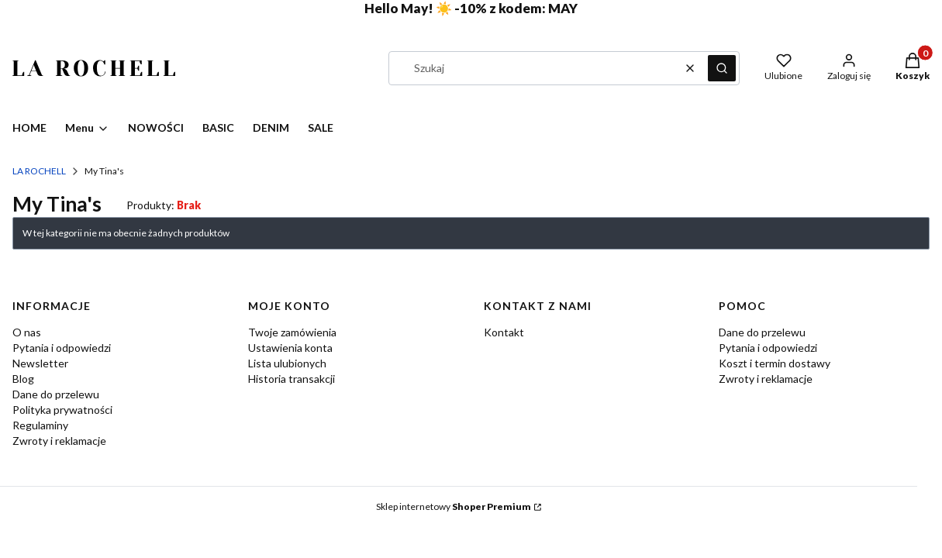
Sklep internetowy (453, 506)
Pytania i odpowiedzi (61, 347)
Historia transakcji (291, 378)
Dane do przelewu (55, 394)
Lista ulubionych (287, 363)
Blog (23, 378)
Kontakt (504, 332)
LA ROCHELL (39, 171)
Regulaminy (40, 425)
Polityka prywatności (62, 409)
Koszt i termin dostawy (774, 363)
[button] (722, 68)
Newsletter (40, 363)
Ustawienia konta (290, 347)
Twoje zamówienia (292, 332)
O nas (26, 332)
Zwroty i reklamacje (59, 440)
